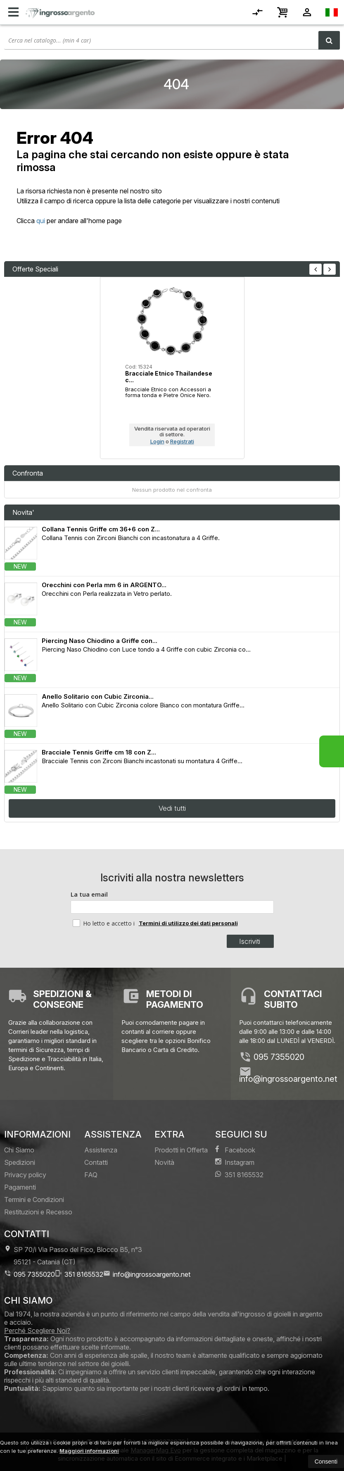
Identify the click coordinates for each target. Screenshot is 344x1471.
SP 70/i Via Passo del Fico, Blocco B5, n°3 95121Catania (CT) (73, 1255)
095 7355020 (279, 1057)
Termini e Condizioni (34, 1199)
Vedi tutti (172, 808)
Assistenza (100, 1150)
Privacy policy (25, 1175)
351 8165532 (239, 1174)
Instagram (234, 1162)
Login (157, 441)
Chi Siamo (19, 1150)
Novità (164, 1162)
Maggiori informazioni (89, 1450)
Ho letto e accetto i (104, 923)
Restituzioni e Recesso (38, 1212)
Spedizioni (19, 1162)
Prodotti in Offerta (181, 1150)
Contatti (96, 1162)
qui (40, 221)
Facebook (235, 1149)
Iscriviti (249, 941)
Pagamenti (20, 1187)
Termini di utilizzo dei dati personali (188, 923)
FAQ (90, 1175)
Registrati (182, 441)
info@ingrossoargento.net (288, 1079)
